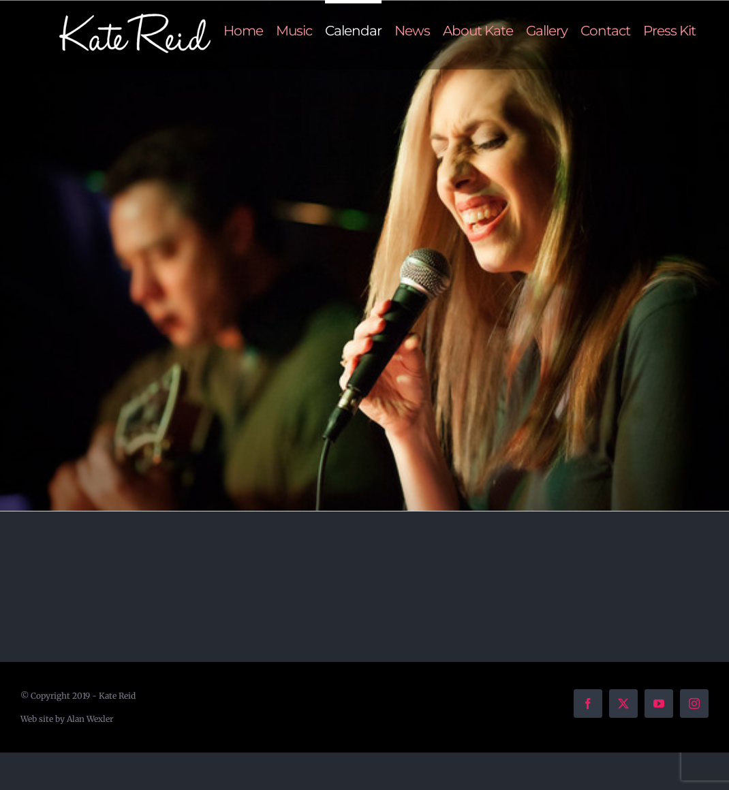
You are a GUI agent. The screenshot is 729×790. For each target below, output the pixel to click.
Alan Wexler (90, 719)
